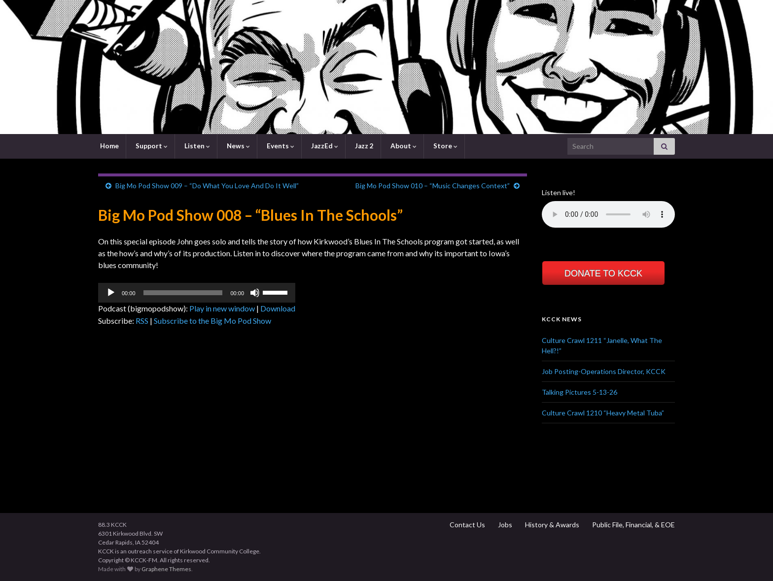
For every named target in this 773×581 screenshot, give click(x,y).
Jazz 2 (363, 146)
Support (151, 146)
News (237, 146)
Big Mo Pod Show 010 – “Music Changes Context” (432, 185)
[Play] (111, 293)
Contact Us (466, 524)
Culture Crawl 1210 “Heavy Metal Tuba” (603, 413)
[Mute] (255, 293)
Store (444, 146)
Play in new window (222, 308)
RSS (142, 320)
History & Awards (551, 524)
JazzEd (324, 146)
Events (279, 146)
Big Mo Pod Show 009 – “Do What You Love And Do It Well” (207, 185)
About (403, 146)
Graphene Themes (166, 569)
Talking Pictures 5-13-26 (579, 392)
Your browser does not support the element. (608, 214)
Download (277, 308)
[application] (196, 293)
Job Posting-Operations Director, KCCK (604, 371)
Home (109, 146)
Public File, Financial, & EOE (633, 524)
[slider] (183, 292)
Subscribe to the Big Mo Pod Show (212, 320)
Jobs (504, 524)
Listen (196, 146)
